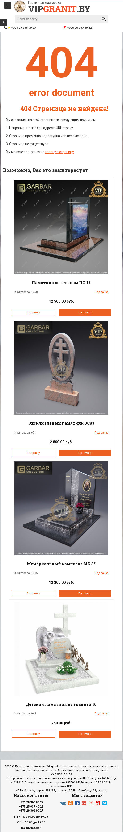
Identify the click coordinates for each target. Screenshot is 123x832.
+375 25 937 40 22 (31, 806)
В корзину (33, 312)
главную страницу (59, 152)
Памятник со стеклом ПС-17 (61, 282)
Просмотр (84, 312)
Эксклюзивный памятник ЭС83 (61, 423)
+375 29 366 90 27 (31, 802)
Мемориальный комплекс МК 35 (61, 563)
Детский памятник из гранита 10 (61, 704)
